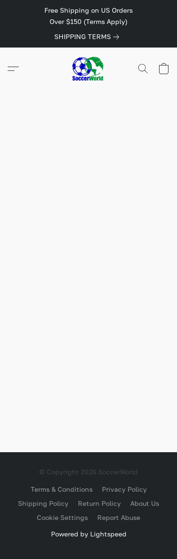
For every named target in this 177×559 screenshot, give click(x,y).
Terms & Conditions (62, 489)
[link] (88, 36)
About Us (144, 503)
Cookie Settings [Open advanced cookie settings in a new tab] (62, 517)
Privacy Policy (124, 489)
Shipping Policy (43, 503)
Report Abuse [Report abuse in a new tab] (118, 517)
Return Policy (99, 503)
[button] (88, 69)
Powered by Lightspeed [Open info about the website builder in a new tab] (88, 534)
